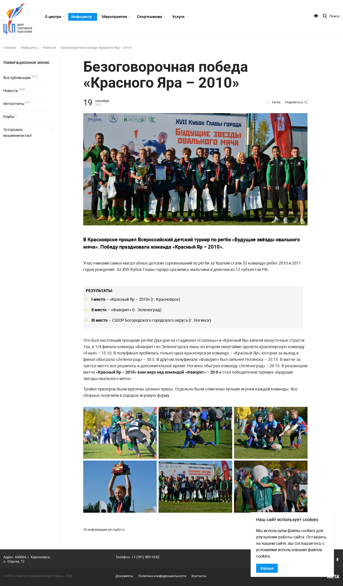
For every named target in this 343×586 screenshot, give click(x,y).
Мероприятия (114, 16)
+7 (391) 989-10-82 (145, 557)
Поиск (334, 16)
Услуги (178, 16)
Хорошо (267, 568)
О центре (53, 16)
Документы (124, 576)
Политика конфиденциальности (162, 576)
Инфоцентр (81, 16)
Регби (276, 102)
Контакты (199, 576)
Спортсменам (149, 16)
